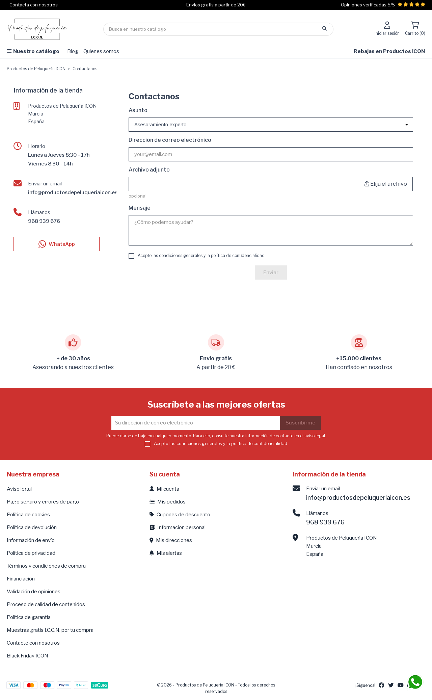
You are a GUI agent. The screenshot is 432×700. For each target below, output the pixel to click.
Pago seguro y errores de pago (43, 502)
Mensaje (140, 208)
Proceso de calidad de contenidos (46, 604)
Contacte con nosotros (33, 643)
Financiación (21, 579)
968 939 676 (44, 221)
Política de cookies (28, 515)
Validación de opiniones (33, 592)
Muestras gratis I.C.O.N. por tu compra (50, 630)
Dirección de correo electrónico (170, 140)
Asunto (138, 110)
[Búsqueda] (218, 29)
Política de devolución (32, 527)
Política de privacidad (31, 553)
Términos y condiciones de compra (46, 566)
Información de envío (31, 540)
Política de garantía (29, 617)
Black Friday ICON (27, 656)
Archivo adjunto (149, 169)
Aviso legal (19, 489)
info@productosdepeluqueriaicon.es (72, 192)
